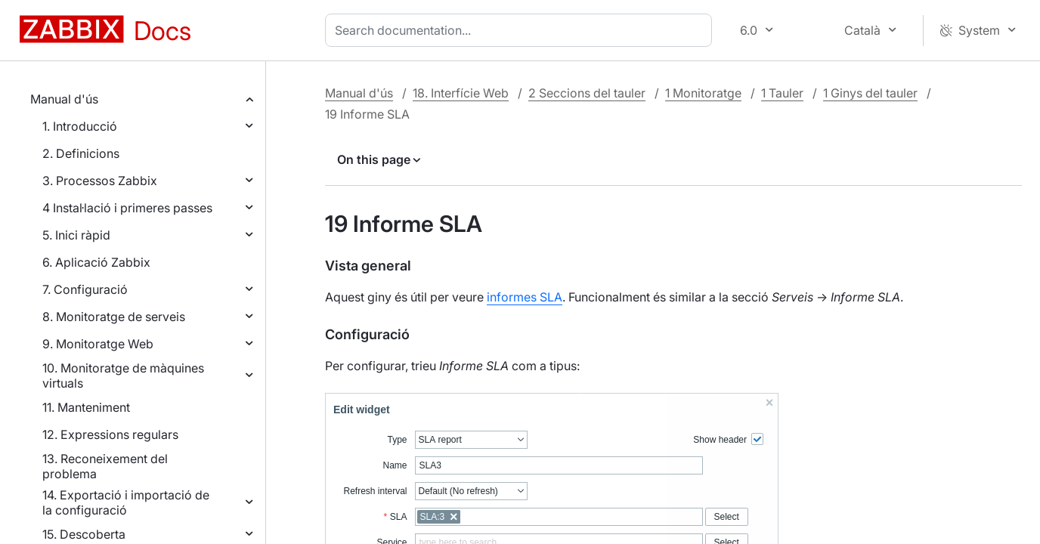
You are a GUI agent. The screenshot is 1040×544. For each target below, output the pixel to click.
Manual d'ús (64, 99)
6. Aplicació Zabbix (96, 262)
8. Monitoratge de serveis (113, 316)
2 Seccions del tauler (586, 92)
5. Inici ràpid (76, 235)
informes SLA (524, 296)
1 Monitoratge (703, 92)
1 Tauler (782, 92)
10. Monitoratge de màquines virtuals (123, 375)
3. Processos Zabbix (99, 180)
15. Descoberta (83, 534)
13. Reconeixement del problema (105, 466)
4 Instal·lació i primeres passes (127, 207)
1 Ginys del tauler (870, 92)
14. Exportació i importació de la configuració (125, 502)
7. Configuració (85, 289)
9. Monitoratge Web (97, 343)
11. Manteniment (86, 407)
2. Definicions (80, 153)
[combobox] (521, 30)
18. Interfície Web (461, 92)
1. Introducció (79, 126)
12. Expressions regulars (110, 434)
